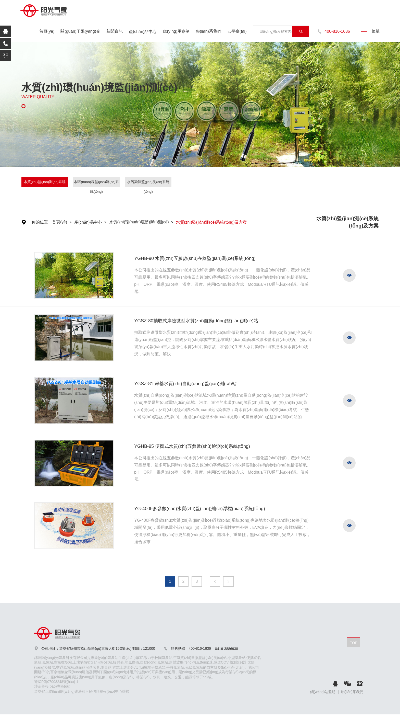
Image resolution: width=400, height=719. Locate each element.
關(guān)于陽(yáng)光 (80, 31)
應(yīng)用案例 (176, 31)
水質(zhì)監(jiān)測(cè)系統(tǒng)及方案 (44, 183)
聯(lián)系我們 (208, 31)
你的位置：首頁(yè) (49, 222)
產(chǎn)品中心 (143, 31)
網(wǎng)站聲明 (322, 692)
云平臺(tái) (237, 31)
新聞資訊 (114, 31)
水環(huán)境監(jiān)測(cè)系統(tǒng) (96, 183)
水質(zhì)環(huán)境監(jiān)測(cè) (139, 222)
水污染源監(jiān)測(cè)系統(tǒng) (148, 183)
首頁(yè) (47, 31)
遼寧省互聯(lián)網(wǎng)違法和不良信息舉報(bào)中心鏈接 (81, 692)
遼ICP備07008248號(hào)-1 (56, 682)
